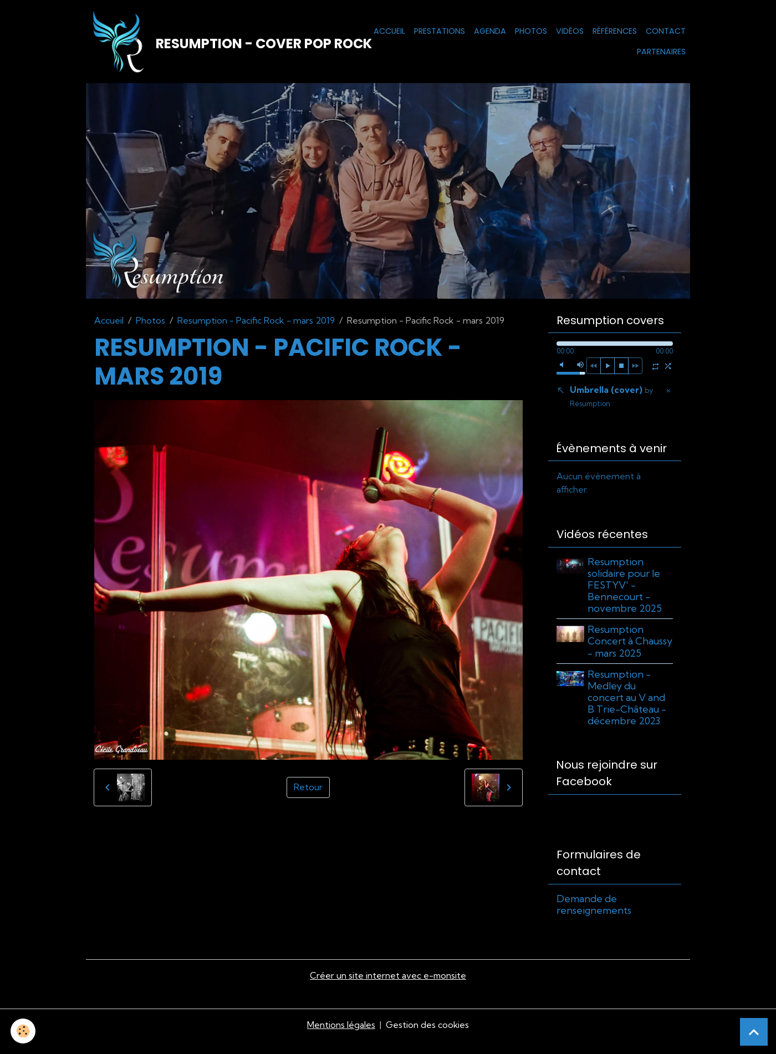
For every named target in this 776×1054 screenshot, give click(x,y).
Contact (666, 31)
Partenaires (661, 52)
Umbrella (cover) (611, 398)
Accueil (389, 31)
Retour (308, 788)
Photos (531, 31)
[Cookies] (23, 1031)
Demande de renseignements (594, 917)
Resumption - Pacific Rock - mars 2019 (256, 321)
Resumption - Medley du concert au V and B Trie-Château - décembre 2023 (628, 711)
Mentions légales (341, 1038)
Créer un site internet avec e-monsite (388, 989)
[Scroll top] (754, 1032)
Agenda (490, 31)
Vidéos (570, 31)
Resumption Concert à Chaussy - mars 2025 (623, 648)
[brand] (214, 42)
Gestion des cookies (427, 1038)
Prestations (439, 31)
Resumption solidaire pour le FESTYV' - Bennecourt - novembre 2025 (626, 586)
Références (615, 31)
